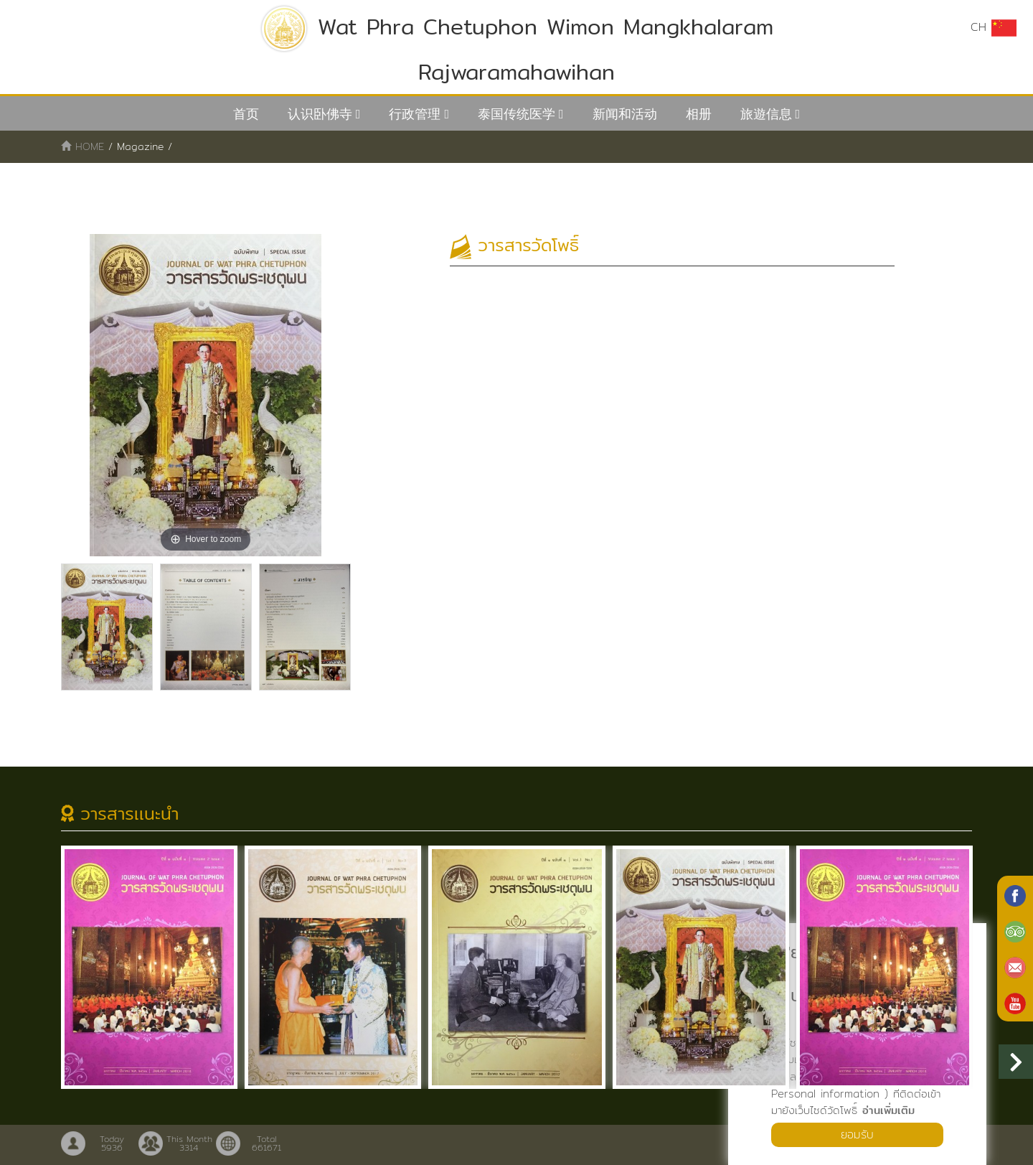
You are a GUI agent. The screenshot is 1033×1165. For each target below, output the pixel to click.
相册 (699, 113)
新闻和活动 (625, 113)
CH (994, 27)
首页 (246, 113)
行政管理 (414, 113)
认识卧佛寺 (320, 113)
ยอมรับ (857, 1134)
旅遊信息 (766, 113)
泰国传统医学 (516, 113)
